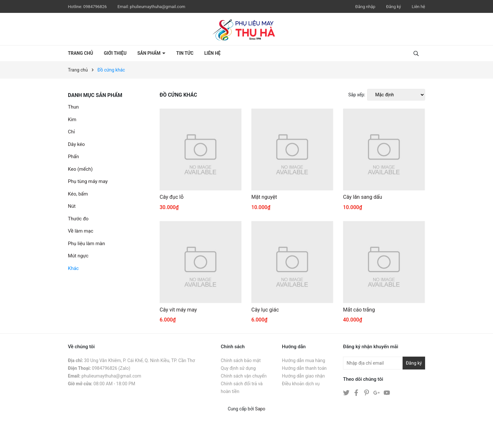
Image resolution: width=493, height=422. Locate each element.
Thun (73, 107)
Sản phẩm (149, 53)
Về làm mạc (80, 231)
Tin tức (185, 53)
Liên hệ (418, 6)
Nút (72, 206)
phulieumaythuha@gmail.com (157, 6)
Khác (73, 268)
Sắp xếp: (356, 94)
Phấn (73, 156)
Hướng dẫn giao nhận (303, 376)
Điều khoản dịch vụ (301, 383)
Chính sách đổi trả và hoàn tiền (242, 387)
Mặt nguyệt (264, 197)
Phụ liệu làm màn (86, 243)
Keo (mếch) (80, 169)
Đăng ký (393, 6)
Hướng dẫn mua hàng (303, 360)
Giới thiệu (115, 53)
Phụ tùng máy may (88, 181)
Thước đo (78, 219)
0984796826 (95, 6)
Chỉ (71, 132)
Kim (72, 119)
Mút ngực (78, 256)
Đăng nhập (365, 6)
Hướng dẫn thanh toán (304, 368)
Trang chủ (80, 53)
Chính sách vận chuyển (244, 376)
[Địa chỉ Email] (384, 363)
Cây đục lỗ (171, 197)
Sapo (260, 408)
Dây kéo (76, 144)
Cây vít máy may (178, 310)
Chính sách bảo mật (241, 360)
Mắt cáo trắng (359, 310)
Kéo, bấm (78, 194)
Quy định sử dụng (238, 368)
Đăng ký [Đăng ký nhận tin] (414, 363)
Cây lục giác (265, 310)
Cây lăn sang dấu (362, 197)
